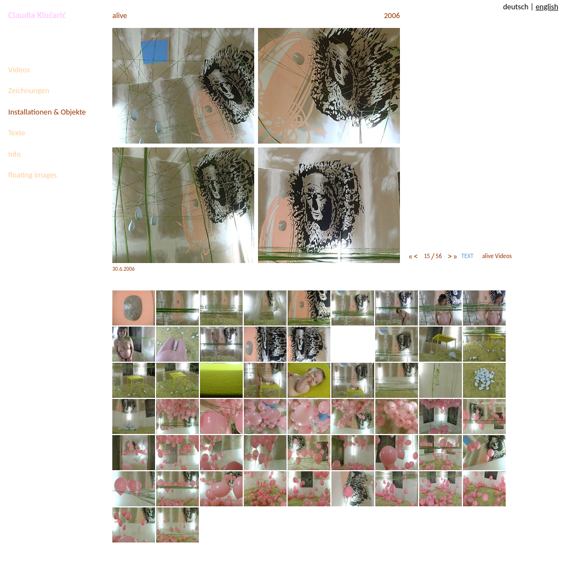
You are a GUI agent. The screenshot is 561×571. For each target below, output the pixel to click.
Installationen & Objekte (47, 112)
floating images (32, 175)
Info (14, 154)
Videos (19, 70)
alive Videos (497, 256)
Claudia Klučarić (37, 15)
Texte (16, 133)
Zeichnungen (28, 90)
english (547, 7)
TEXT (467, 256)
